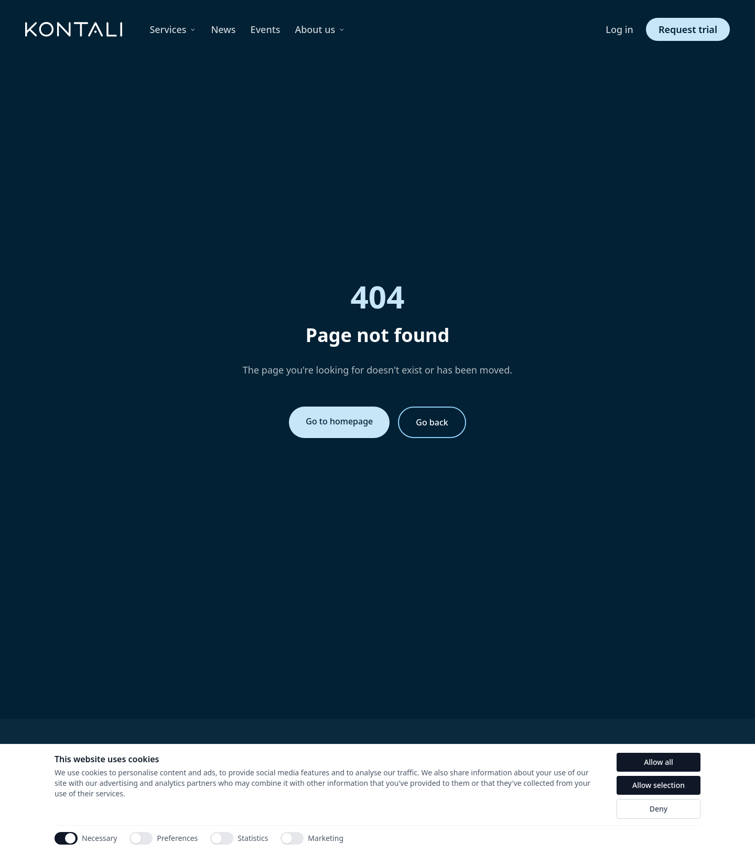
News (223, 29)
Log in (619, 29)
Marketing (312, 838)
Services (172, 29)
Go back (432, 422)
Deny (658, 809)
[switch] (141, 838)
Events (266, 29)
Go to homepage (339, 421)
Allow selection (658, 785)
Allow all (658, 762)
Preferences (164, 838)
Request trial (688, 29)
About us (320, 29)
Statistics (239, 838)
